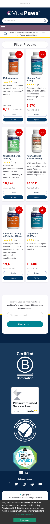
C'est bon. (24, 520)
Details (13, 115)
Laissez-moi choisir (24, 514)
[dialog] (25, 512)
